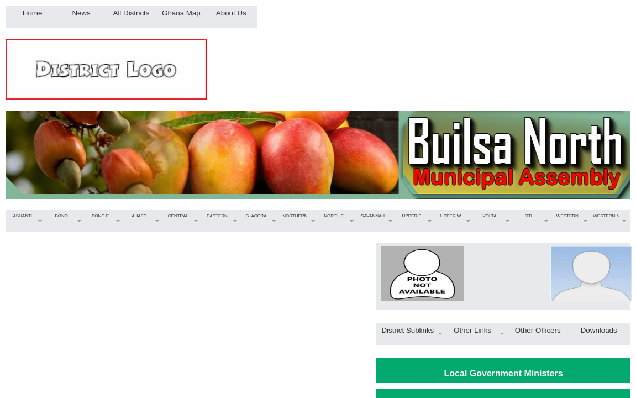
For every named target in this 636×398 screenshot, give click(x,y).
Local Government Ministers (503, 373)
